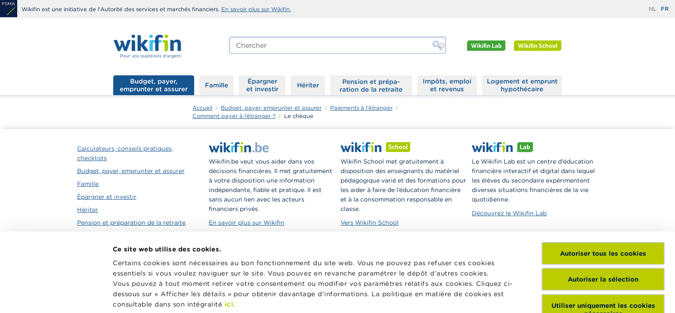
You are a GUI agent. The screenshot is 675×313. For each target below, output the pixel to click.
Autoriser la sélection (603, 213)
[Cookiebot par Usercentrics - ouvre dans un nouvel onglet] (55, 296)
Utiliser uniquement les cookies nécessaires (603, 244)
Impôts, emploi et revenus (447, 85)
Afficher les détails (144, 296)
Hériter (308, 85)
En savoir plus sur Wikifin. (256, 9)
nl (652, 8)
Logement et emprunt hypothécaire (522, 85)
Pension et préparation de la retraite (371, 85)
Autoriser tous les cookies (603, 187)
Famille (216, 85)
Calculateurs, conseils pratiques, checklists (125, 153)
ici (229, 238)
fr (665, 8)
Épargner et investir (262, 85)
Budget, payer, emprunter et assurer (154, 85)
